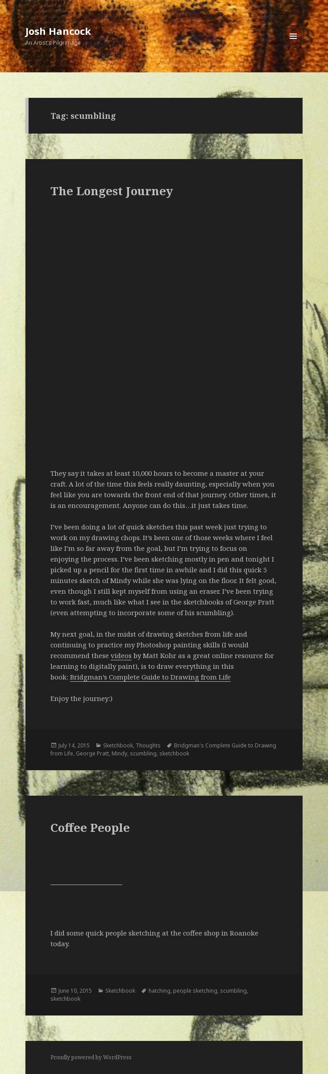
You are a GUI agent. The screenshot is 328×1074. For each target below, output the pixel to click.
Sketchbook (118, 745)
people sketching (195, 990)
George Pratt (92, 753)
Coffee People (90, 827)
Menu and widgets (293, 45)
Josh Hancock (58, 31)
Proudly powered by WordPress (91, 1057)
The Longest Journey (111, 191)
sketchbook (174, 753)
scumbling (143, 753)
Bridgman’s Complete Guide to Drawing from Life (150, 676)
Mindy (119, 753)
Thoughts (148, 745)
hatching (159, 990)
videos (121, 655)
